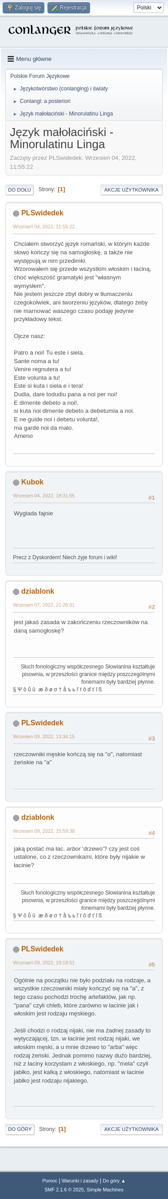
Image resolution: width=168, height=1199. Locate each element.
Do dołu (19, 190)
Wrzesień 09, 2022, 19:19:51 (44, 962)
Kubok (32, 482)
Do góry (20, 1129)
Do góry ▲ (114, 1180)
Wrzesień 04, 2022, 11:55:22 (44, 226)
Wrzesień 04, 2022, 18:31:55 (44, 495)
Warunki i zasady (80, 1180)
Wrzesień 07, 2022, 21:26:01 (44, 605)
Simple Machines (105, 1189)
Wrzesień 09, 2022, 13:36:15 (44, 736)
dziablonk (37, 591)
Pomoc (49, 1180)
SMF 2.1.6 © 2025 (64, 1189)
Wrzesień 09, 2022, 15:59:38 (44, 831)
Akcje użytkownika (131, 190)
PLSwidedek (42, 213)
